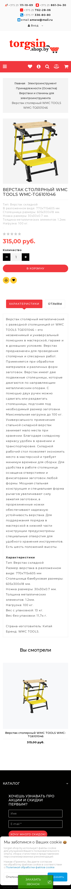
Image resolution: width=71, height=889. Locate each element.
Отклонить (14, 877)
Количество (12, 250)
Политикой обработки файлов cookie (30, 867)
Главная (19, 83)
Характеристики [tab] (24, 303)
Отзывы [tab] (55, 303)
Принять (57, 877)
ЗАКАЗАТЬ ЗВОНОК (33, 882)
